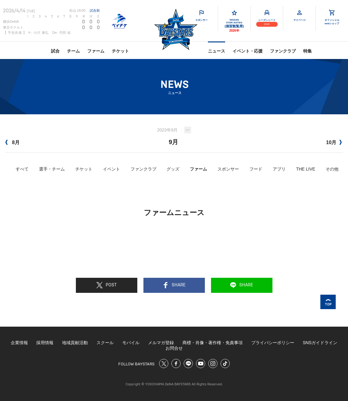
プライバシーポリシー (272, 342)
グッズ (172, 169)
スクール (105, 342)
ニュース (216, 51)
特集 (307, 51)
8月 (12, 142)
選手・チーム (52, 169)
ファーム (95, 51)
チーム (73, 51)
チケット (120, 51)
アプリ (279, 169)
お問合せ (174, 348)
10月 (334, 142)
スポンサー (228, 169)
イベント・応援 (248, 51)
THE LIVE (305, 169)
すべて (22, 169)
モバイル (130, 342)
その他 (332, 169)
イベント (111, 169)
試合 (55, 51)
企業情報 (19, 342)
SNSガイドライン (320, 342)
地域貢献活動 (75, 342)
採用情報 (44, 342)
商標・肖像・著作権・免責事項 (212, 342)
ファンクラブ (283, 51)
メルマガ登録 (161, 342)
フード (255, 169)
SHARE (174, 285)
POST (106, 285)
